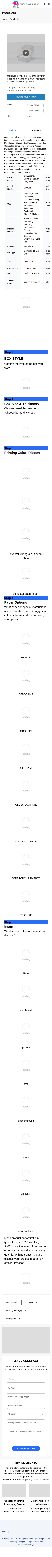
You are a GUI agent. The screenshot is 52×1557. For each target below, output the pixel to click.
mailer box (32, 1302)
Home (5, 19)
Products (14, 19)
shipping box (11, 1302)
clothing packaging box (16, 1310)
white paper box (13, 1318)
